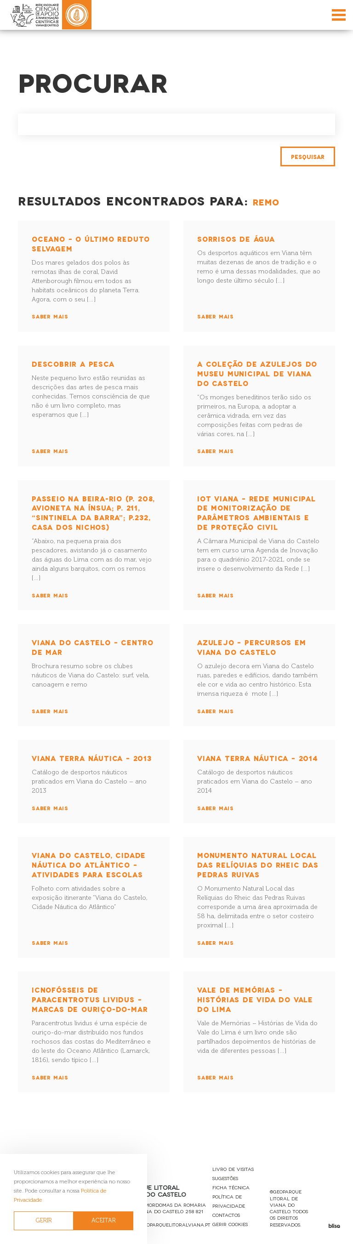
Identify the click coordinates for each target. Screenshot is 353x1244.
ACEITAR (103, 1220)
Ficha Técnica (231, 1187)
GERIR (44, 1220)
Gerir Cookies (230, 1224)
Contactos (226, 1215)
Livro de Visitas (233, 1169)
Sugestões (225, 1178)
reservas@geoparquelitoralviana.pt (162, 1224)
